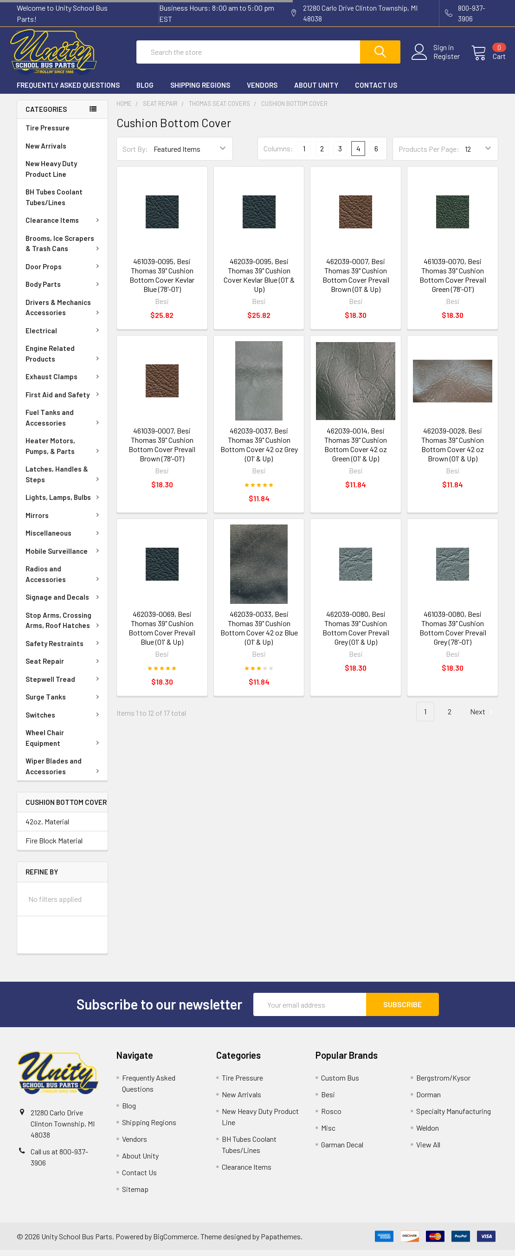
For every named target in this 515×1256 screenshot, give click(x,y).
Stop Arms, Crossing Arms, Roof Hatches (64, 625)
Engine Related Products (64, 359)
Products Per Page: (429, 154)
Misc (328, 1133)
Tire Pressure (48, 133)
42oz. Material (47, 827)
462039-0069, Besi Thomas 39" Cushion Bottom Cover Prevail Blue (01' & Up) (162, 633)
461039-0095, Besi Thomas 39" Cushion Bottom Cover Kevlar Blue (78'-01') (161, 281)
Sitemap (135, 1195)
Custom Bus (340, 1083)
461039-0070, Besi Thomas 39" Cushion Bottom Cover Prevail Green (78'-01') (452, 281)
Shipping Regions (200, 90)
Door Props (64, 272)
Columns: (278, 154)
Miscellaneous (64, 538)
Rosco (331, 1117)
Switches (64, 720)
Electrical (64, 336)
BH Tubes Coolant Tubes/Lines (54, 202)
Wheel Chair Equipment (64, 743)
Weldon (427, 1133)
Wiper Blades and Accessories (64, 771)
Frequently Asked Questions (68, 90)
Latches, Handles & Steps (64, 479)
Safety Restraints (64, 649)
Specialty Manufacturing (453, 1117)
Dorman (428, 1100)
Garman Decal (342, 1150)
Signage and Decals (64, 602)
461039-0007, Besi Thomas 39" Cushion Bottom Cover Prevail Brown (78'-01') (162, 450)
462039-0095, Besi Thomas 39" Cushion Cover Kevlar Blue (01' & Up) (259, 281)
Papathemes (281, 1241)
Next (483, 717)
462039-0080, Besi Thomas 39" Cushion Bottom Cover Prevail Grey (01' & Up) (355, 633)
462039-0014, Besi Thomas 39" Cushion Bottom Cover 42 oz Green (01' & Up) (355, 450)
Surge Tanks (64, 702)
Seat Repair (64, 666)
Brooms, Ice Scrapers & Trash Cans (64, 249)
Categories (46, 115)
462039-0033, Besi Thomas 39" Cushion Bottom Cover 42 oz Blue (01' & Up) (259, 633)
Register (439, 60)
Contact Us (376, 90)
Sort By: (135, 154)
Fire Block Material (54, 846)
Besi (328, 1100)
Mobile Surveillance (64, 556)
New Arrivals (46, 151)
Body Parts (64, 289)
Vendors (262, 90)
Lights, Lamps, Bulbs (64, 503)
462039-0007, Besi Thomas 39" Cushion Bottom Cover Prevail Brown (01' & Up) (355, 281)
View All (428, 1150)
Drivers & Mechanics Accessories (64, 313)
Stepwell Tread (64, 684)
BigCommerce (175, 1241)
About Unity (316, 90)
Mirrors (64, 521)
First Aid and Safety (64, 400)
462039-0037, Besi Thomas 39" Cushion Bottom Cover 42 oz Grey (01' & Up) (259, 450)
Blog (145, 90)
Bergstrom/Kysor (443, 1083)
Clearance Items (64, 225)
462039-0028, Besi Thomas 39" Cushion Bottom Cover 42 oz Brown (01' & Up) (452, 450)
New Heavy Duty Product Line (51, 174)
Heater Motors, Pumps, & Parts (64, 451)
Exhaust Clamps (64, 382)
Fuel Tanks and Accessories (64, 423)
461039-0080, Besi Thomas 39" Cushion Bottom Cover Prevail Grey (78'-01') (452, 633)
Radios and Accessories (64, 579)
